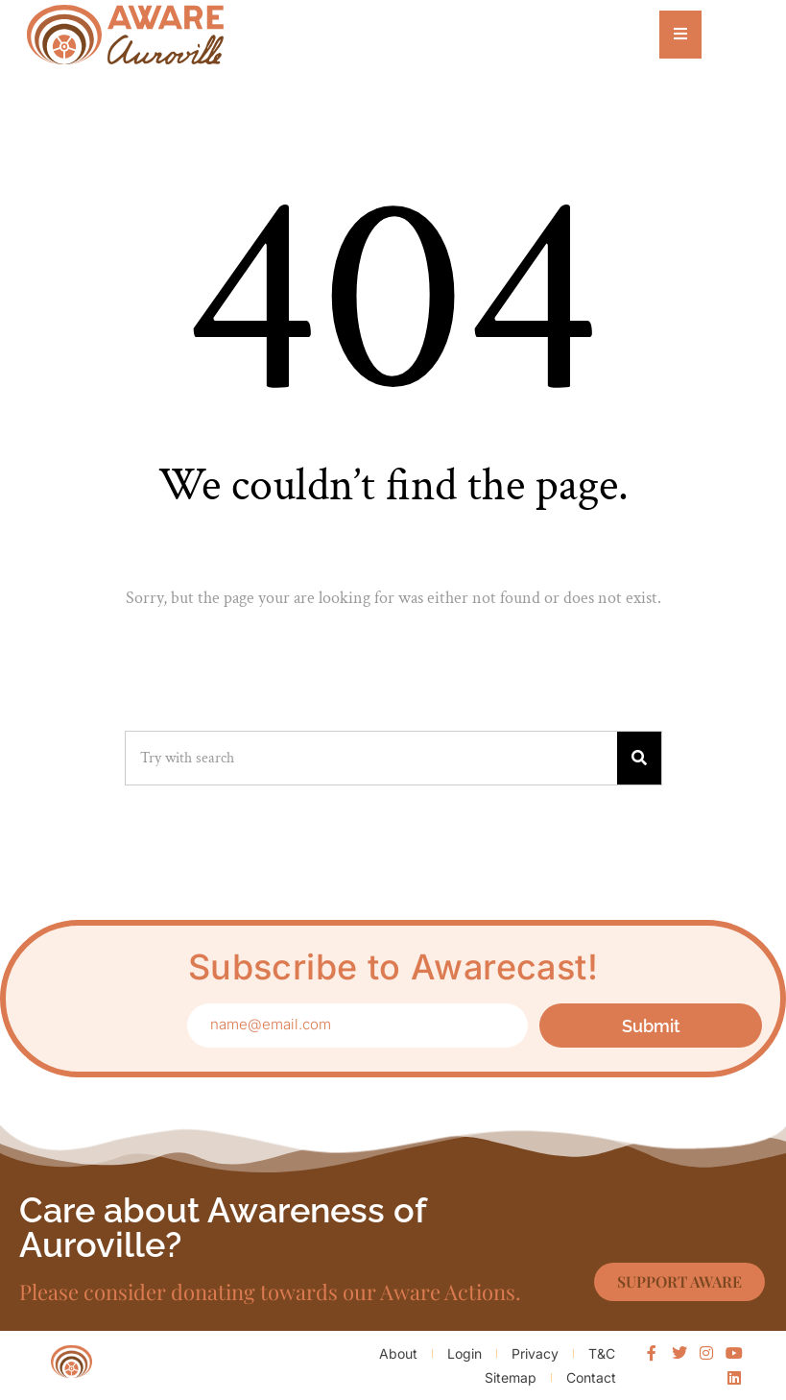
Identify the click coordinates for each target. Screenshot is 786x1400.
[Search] (639, 758)
